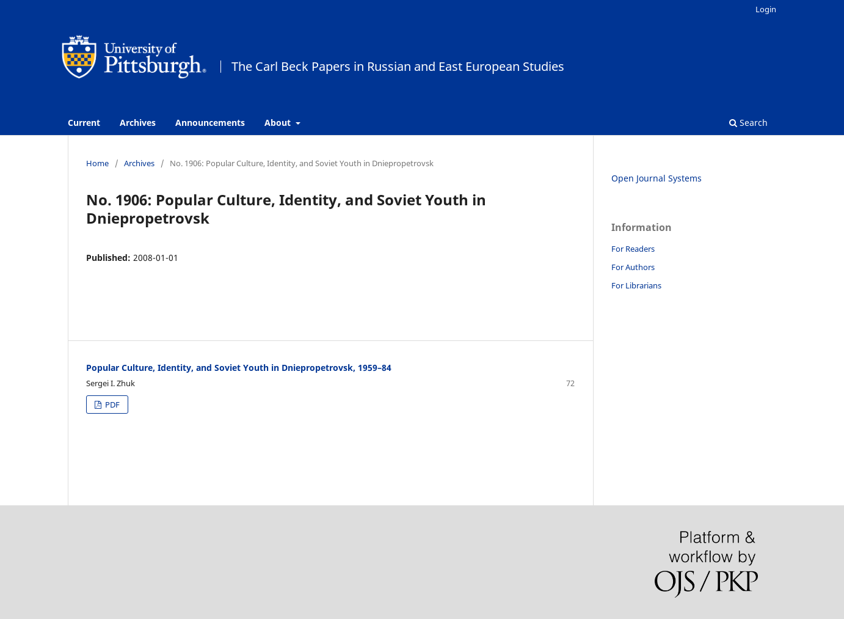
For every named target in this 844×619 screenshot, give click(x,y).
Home (97, 163)
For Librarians (636, 285)
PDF (111, 404)
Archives (138, 122)
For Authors (633, 267)
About (278, 122)
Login (765, 9)
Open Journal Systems (656, 178)
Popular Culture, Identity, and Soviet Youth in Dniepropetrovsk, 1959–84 (238, 367)
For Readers (633, 248)
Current (84, 122)
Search (748, 122)
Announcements (210, 122)
